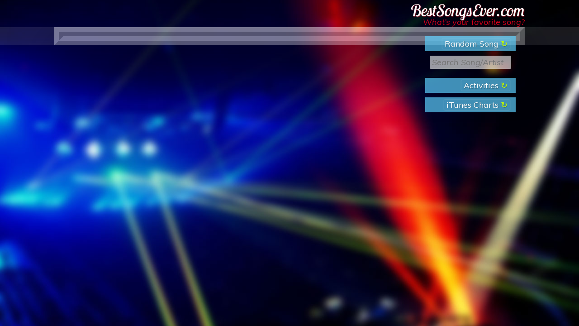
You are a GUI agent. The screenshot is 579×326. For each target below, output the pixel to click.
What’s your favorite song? (474, 22)
